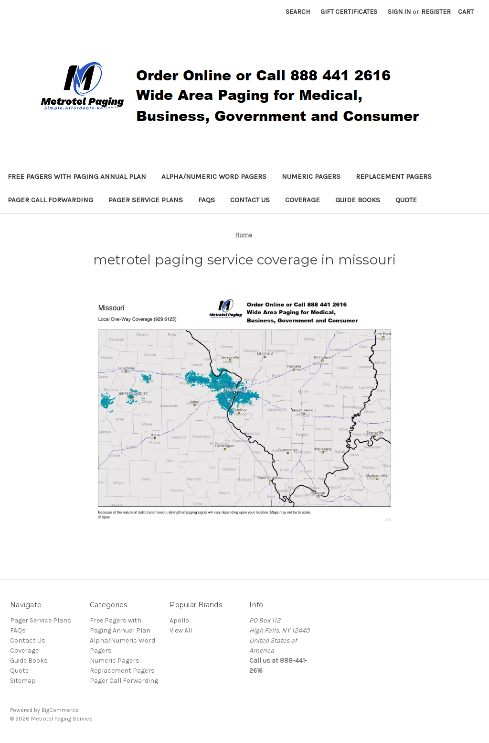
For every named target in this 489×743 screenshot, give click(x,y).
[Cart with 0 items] (466, 11)
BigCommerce (60, 710)
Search (298, 12)
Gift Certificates (348, 12)
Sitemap (23, 681)
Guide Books (357, 200)
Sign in (399, 12)
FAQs (206, 200)
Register (436, 12)
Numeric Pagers (311, 176)
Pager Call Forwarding (50, 200)
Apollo (179, 620)
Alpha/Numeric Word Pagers (213, 176)
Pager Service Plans (145, 200)
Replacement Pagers (394, 176)
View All (181, 630)
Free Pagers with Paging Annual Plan (77, 176)
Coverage (302, 200)
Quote (406, 200)
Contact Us (250, 200)
